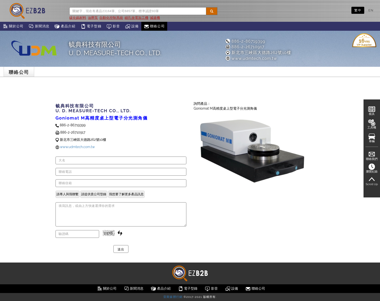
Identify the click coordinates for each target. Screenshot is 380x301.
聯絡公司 (154, 26)
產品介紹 (64, 26)
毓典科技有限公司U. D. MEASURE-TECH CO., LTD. (115, 49)
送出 (121, 249)
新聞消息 (38, 26)
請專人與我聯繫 (67, 194)
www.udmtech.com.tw (251, 58)
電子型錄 (91, 26)
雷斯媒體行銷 (172, 297)
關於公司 (13, 26)
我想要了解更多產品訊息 (126, 194)
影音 (113, 26)
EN (370, 10)
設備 (132, 26)
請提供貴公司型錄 (93, 194)
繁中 (357, 10)
